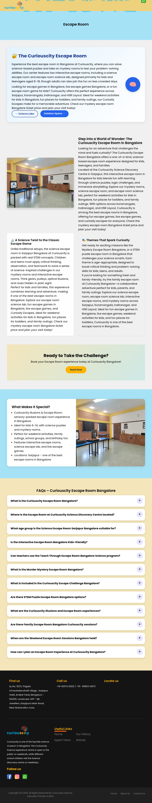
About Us (125, 793)
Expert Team (62, 740)
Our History (83, 734)
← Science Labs (25, 113)
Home (58, 734)
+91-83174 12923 (66, 686)
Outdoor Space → (54, 113)
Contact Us (139, 793)
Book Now (76, 369)
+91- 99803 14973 (85, 686)
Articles (81, 740)
